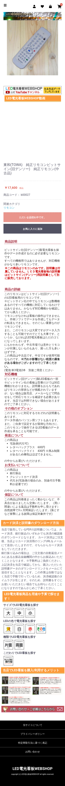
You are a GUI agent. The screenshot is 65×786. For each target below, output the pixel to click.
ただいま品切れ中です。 (32, 217)
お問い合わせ (32, 751)
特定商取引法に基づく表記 (32, 742)
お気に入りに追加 (32, 228)
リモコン (9, 207)
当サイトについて (32, 725)
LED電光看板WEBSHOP (32, 768)
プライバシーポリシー (32, 733)
